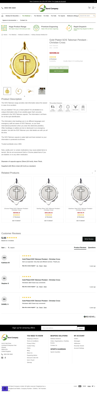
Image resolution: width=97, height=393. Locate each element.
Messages (77, 340)
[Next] (95, 171)
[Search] (14, 248)
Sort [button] (3, 248)
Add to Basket (16, 220)
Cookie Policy (31, 345)
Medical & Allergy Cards (74, 16)
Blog (28, 350)
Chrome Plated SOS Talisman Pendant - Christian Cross (16, 209)
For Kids (53, 16)
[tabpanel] (7, 91)
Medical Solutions (55, 338)
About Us (29, 352)
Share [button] (45, 266)
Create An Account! (60, 1)
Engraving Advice (32, 354)
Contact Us (23, 20)
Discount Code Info (32, 357)
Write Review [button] (89, 239)
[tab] (80, 248)
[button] (72, 58)
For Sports (61, 16)
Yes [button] (37, 266)
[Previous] (92, 173)
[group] (11, 238)
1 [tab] (24, 96)
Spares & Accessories (10, 20)
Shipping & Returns (32, 338)
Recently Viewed (79, 345)
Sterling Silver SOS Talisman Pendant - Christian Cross (49, 209)
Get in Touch (30, 359)
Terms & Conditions (32, 340)
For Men (46, 16)
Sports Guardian (55, 351)
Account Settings (79, 347)
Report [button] (41, 266)
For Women (37, 16)
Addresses (77, 342)
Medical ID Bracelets (13, 16)
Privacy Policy (31, 342)
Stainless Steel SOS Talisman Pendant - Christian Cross (80, 209)
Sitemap (29, 362)
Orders (76, 338)
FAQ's (29, 347)
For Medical (27, 16)
